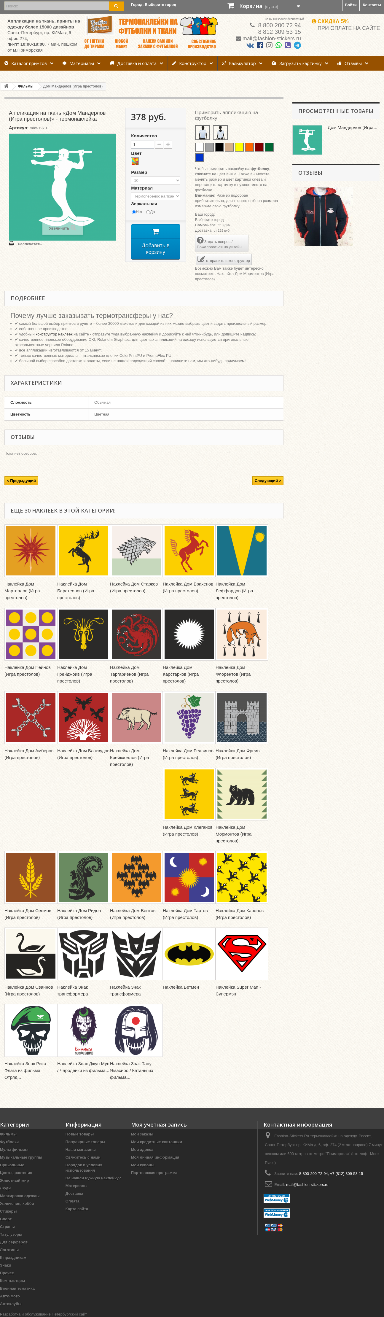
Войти (351, 5)
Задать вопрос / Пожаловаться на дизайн (219, 242)
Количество (144, 135)
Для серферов (14, 1242)
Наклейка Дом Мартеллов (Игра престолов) (22, 590)
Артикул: (19, 127)
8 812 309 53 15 (278, 31)
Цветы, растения (16, 1172)
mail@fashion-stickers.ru (272, 39)
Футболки (9, 1142)
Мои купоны (142, 1165)
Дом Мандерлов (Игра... (352, 127)
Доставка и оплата (133, 63)
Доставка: (204, 230)
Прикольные (12, 1165)
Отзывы (349, 63)
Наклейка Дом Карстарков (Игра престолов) (181, 674)
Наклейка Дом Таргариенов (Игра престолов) (129, 674)
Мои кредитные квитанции (156, 1142)
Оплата (72, 1201)
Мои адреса (142, 1149)
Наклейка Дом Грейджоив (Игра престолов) (74, 674)
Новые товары (80, 1134)
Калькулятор (239, 63)
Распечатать (30, 244)
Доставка (74, 1193)
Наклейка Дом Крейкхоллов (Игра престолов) (129, 757)
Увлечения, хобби (17, 1203)
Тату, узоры (11, 1234)
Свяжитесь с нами (83, 1157)
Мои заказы (142, 1134)
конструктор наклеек (54, 334)
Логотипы (9, 1250)
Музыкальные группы (21, 1157)
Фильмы (8, 1134)
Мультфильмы (14, 1149)
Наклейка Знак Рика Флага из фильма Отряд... (25, 1070)
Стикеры (8, 1211)
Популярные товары (85, 1142)
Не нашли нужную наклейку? (93, 1178)
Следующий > (268, 480)
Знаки (5, 1265)
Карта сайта (77, 1209)
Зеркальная (144, 203)
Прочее (7, 1273)
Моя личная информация (155, 1157)
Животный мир (14, 1180)
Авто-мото (10, 1296)
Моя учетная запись (159, 1124)
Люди (5, 1188)
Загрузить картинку (297, 63)
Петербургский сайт (69, 1314)
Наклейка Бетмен (181, 987)
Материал (142, 187)
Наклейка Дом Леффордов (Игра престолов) (234, 590)
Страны (7, 1226)
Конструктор (189, 63)
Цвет (137, 153)
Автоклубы (10, 1304)
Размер (139, 172)
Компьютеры (12, 1280)
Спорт (6, 1219)
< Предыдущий (21, 480)
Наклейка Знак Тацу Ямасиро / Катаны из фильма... (131, 1070)
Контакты (372, 5)
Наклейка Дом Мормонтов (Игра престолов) (233, 834)
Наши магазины (81, 1149)
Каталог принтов (25, 63)
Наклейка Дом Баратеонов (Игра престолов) (75, 590)
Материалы (78, 63)
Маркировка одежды (20, 1196)
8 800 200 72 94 (278, 25)
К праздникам (13, 1257)
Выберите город (209, 219)
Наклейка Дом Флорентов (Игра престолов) (233, 674)
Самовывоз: (206, 225)
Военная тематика (17, 1288)
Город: (153, 4)
